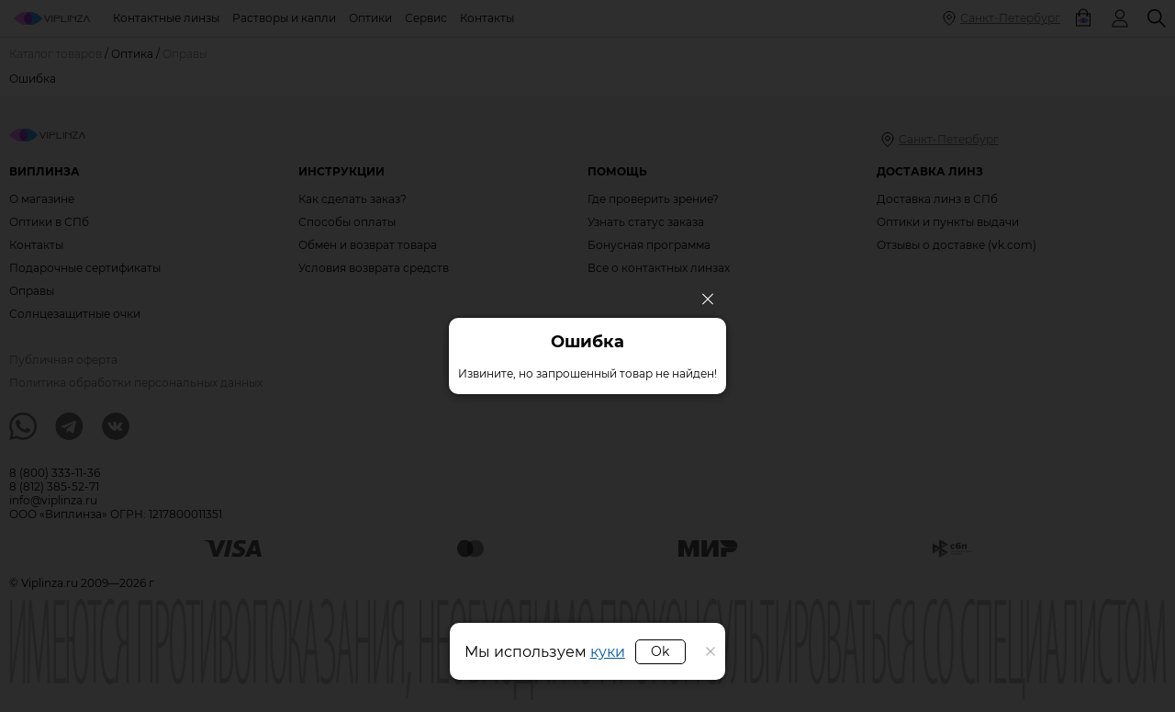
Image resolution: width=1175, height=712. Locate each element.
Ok (660, 651)
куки (607, 652)
